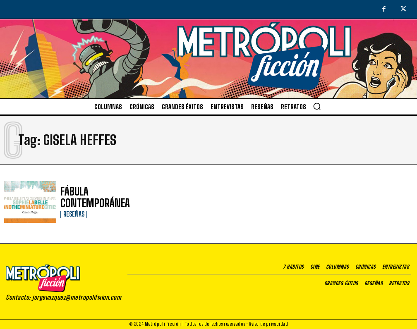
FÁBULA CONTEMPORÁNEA (92, 198)
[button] (317, 106)
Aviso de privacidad (268, 324)
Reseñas (72, 207)
